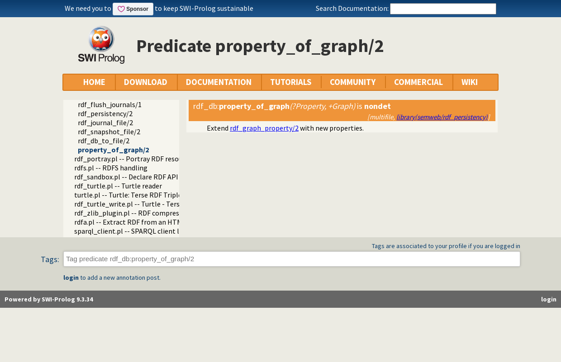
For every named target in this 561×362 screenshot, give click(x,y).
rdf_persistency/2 (105, 113)
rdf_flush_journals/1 (110, 104)
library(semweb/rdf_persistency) (442, 117)
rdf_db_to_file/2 (103, 140)
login (71, 277)
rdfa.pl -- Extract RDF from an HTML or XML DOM (149, 221)
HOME (94, 82)
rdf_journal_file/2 (105, 122)
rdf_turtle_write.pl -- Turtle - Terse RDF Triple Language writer (171, 203)
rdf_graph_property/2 (264, 127)
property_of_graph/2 (113, 149)
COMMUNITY (353, 82)
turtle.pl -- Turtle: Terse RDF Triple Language (144, 194)
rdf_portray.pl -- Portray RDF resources (134, 158)
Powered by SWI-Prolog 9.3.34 (49, 299)
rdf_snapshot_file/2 (109, 131)
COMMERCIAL (418, 82)
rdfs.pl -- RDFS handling (110, 167)
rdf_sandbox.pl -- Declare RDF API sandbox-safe (147, 176)
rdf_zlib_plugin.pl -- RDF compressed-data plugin (151, 212)
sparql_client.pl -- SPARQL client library (135, 230)
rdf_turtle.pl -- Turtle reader (118, 185)
